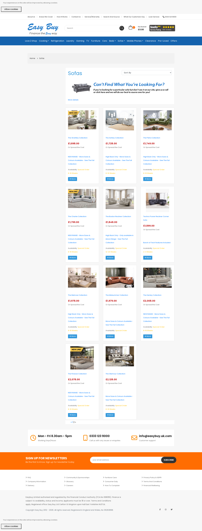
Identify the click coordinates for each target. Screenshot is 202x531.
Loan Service (154, 17)
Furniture (95, 40)
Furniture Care (111, 477)
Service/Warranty (92, 17)
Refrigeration (57, 40)
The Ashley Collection (115, 138)
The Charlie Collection (77, 216)
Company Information (37, 481)
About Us (31, 17)
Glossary (70, 481)
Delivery (31, 485)
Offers (174, 40)
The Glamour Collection (115, 374)
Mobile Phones (134, 40)
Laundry (70, 40)
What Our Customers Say (134, 17)
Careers (69, 485)
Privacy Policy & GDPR (152, 477)
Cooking (43, 40)
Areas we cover (46, 17)
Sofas (120, 40)
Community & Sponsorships (77, 477)
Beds (111, 40)
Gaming (80, 40)
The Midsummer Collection (117, 295)
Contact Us (76, 17)
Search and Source (111, 17)
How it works (62, 17)
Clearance (150, 40)
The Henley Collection (152, 295)
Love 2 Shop (31, 40)
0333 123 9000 (169, 17)
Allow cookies (11, 9)
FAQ (29, 477)
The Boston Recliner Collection (118, 216)
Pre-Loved (163, 40)
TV (87, 40)
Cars (104, 40)
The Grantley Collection (77, 138)
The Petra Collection (151, 138)
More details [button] (73, 100)
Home (32, 58)
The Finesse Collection (77, 374)
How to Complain (112, 485)
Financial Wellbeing (152, 485)
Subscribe (168, 460)
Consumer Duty (111, 481)
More (72, 179)
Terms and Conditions (153, 481)
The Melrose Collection (77, 295)
